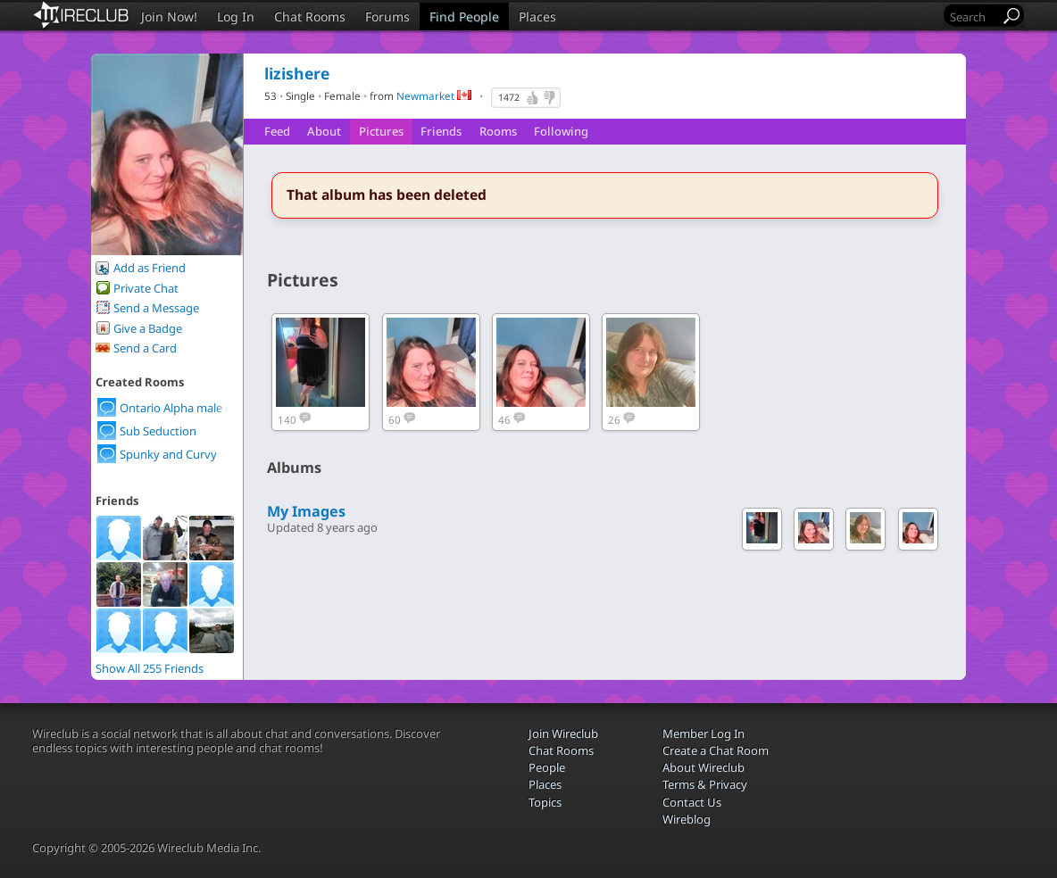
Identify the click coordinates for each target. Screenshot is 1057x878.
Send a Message (156, 308)
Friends (441, 131)
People (546, 767)
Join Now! (169, 16)
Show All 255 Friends (150, 668)
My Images (306, 511)
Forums (387, 16)
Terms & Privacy (704, 784)
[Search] (973, 16)
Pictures (381, 131)
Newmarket (425, 95)
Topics (545, 802)
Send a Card (145, 348)
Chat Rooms (309, 16)
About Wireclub (703, 767)
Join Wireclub (563, 733)
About (324, 131)
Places (537, 16)
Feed (277, 131)
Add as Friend (149, 268)
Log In (235, 16)
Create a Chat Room (715, 750)
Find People (464, 16)
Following (561, 131)
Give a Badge (147, 328)
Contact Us (691, 802)
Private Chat (146, 288)
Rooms (498, 131)
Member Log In (703, 733)
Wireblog (686, 819)
